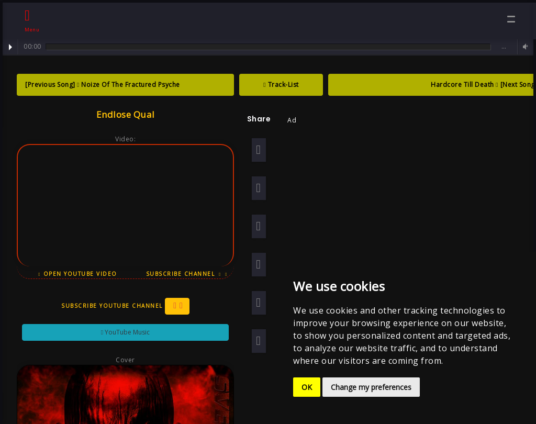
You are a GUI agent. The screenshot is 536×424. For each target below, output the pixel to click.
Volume (524, 47)
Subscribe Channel (183, 273)
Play (10, 47)
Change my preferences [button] (371, 387)
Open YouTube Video (74, 273)
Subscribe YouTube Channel (122, 306)
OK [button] (307, 387)
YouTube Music (121, 332)
